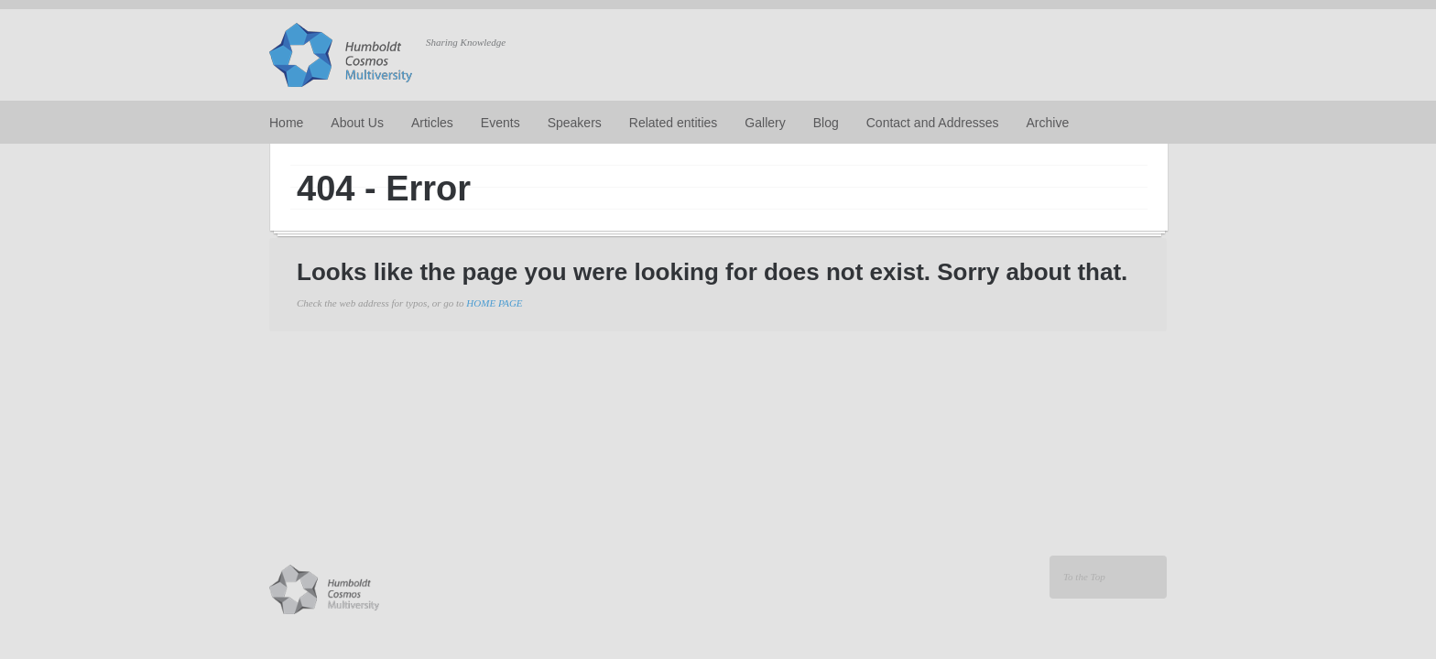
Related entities (673, 122)
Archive (1048, 122)
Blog (826, 122)
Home (286, 122)
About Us (357, 122)
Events (500, 122)
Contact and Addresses (932, 122)
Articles (432, 122)
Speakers (575, 122)
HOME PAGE (494, 302)
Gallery (765, 122)
